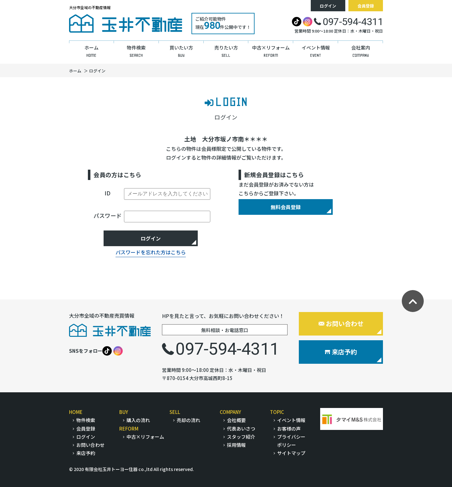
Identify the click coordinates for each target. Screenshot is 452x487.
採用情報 (236, 445)
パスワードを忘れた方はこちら (151, 252)
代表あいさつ (241, 428)
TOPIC (277, 412)
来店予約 (341, 351)
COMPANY (230, 412)
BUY (123, 412)
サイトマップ (291, 453)
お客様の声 (289, 428)
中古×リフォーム (145, 436)
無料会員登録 (286, 207)
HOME (76, 412)
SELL (175, 412)
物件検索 (85, 420)
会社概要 (236, 420)
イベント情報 (291, 420)
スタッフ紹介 (241, 436)
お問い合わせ (341, 323)
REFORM (128, 428)
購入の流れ (138, 420)
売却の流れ (188, 420)
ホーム (75, 71)
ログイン (328, 6)
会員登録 (366, 6)
